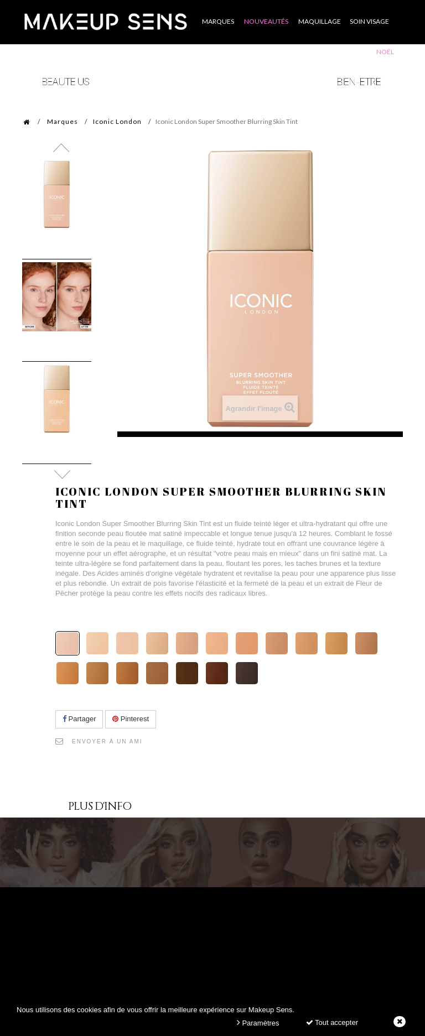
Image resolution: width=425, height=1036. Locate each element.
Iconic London (117, 121)
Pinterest (130, 719)
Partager (79, 719)
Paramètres (258, 1022)
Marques (62, 121)
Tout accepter (332, 1022)
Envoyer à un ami (107, 741)
